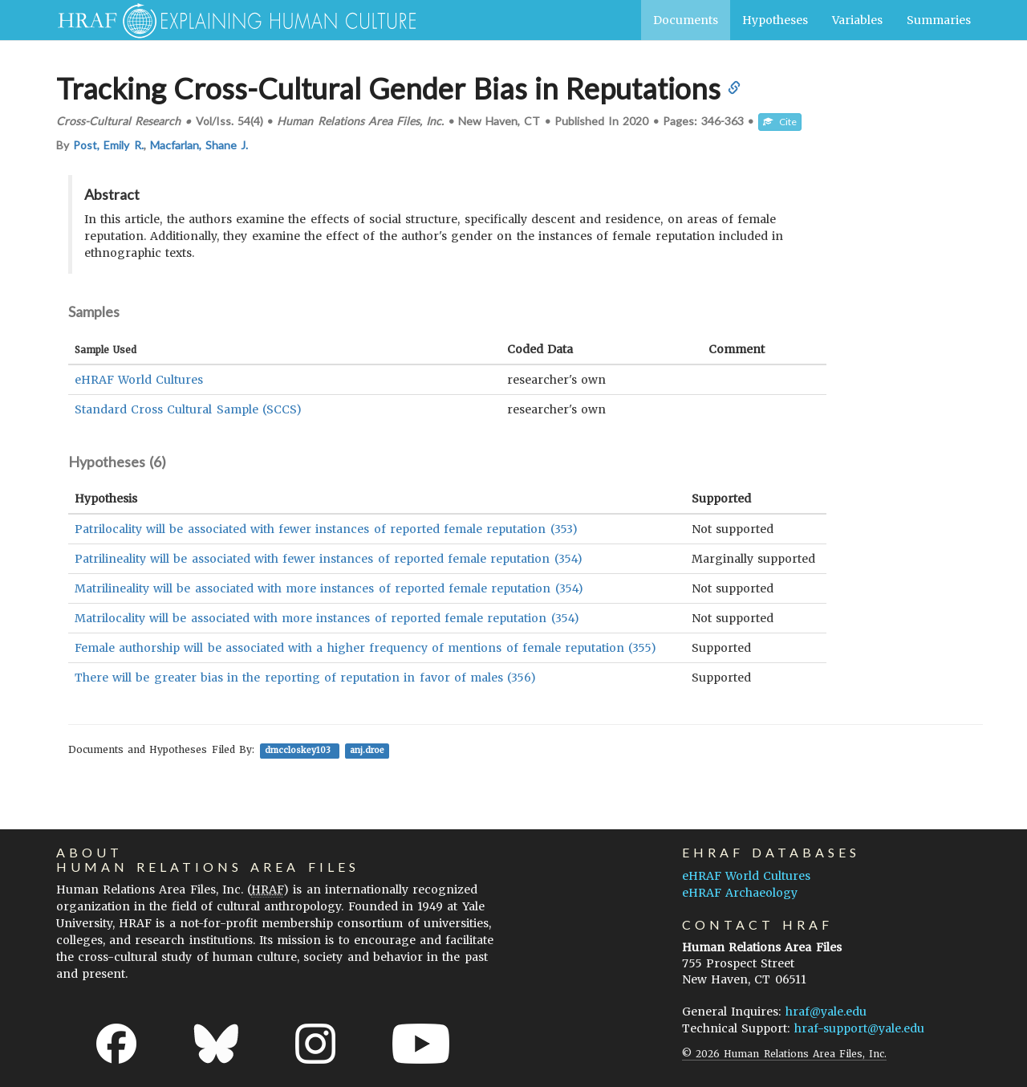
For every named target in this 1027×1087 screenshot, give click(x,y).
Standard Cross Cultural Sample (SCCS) (188, 409)
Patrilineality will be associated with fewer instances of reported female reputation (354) (329, 559)
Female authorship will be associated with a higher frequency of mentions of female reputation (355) (365, 648)
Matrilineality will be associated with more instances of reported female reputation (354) (329, 588)
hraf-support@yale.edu (859, 1028)
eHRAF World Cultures (139, 380)
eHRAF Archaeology (740, 892)
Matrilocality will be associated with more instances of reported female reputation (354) (327, 618)
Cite (780, 122)
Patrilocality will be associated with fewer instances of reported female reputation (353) (326, 529)
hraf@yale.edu (826, 1011)
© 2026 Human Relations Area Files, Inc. (784, 1054)
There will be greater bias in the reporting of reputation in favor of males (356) (305, 677)
